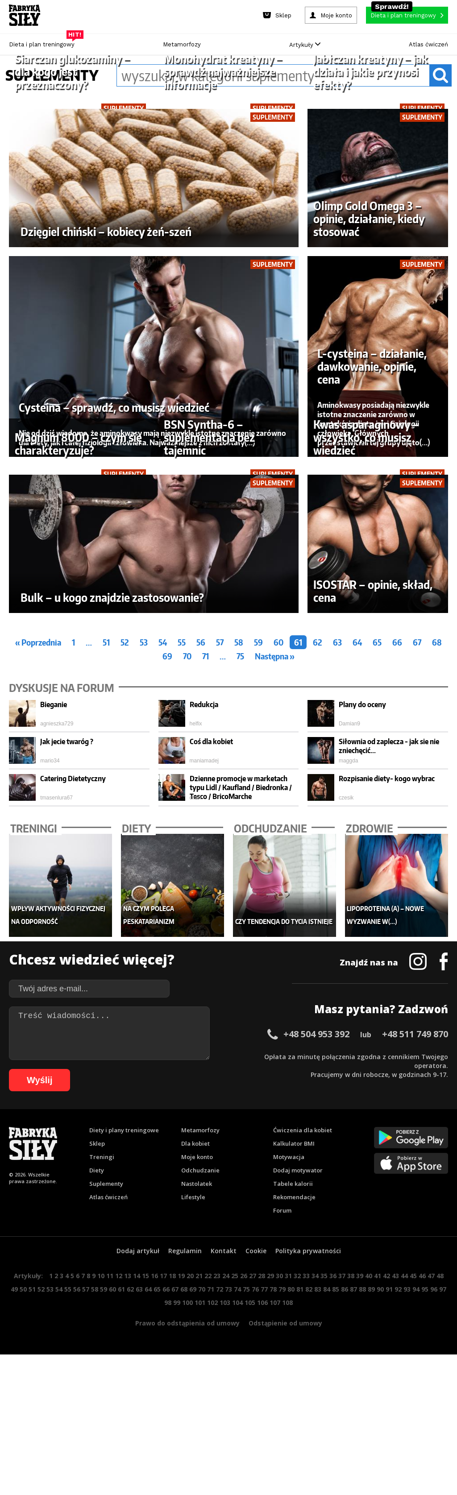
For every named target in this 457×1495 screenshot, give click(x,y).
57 (220, 859)
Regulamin (185, 1467)
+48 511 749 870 (415, 1251)
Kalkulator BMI (294, 1360)
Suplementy (106, 1400)
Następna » (275, 873)
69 (167, 873)
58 (238, 859)
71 (205, 873)
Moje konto (197, 1374)
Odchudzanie (200, 1387)
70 (187, 873)
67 (417, 859)
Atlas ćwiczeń (428, 44)
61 (298, 859)
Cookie (255, 1467)
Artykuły (304, 44)
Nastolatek (196, 1400)
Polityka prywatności (308, 1467)
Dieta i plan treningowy (44, 42)
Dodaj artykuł (137, 1467)
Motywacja (288, 1374)
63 (337, 859)
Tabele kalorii (293, 1400)
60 (278, 859)
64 (357, 859)
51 (106, 859)
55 (182, 859)
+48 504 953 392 (316, 1251)
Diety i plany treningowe (124, 1347)
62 (317, 859)
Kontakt (224, 1467)
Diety (96, 1387)
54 (162, 859)
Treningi (101, 1374)
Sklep (97, 1360)
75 (240, 873)
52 (124, 859)
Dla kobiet (195, 1360)
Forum (282, 1427)
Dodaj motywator (298, 1387)
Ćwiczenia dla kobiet (302, 1347)
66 (397, 859)
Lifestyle (193, 1414)
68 (437, 859)
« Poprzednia (38, 859)
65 (377, 859)
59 (258, 859)
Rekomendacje (294, 1414)
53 (144, 859)
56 (200, 859)
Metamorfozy (182, 44)
